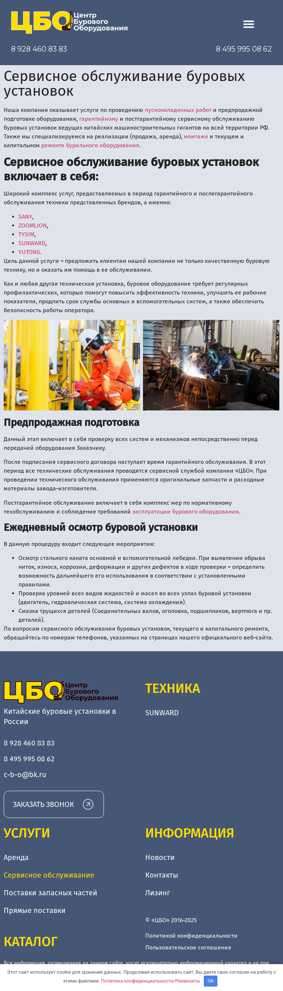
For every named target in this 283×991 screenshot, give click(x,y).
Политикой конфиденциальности (191, 935)
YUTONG (29, 251)
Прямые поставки (35, 910)
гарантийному (98, 118)
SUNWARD (31, 243)
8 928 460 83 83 (39, 49)
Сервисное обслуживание (49, 875)
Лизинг (157, 892)
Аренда (16, 857)
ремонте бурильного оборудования (90, 145)
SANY (25, 216)
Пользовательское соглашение (188, 947)
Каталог (30, 942)
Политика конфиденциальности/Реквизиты (150, 981)
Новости (160, 857)
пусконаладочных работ (178, 109)
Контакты (161, 875)
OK (210, 981)
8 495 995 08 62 (244, 49)
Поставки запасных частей (50, 892)
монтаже (196, 136)
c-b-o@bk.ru (25, 774)
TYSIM (26, 234)
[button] (249, 24)
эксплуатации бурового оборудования (185, 511)
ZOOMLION (32, 225)
